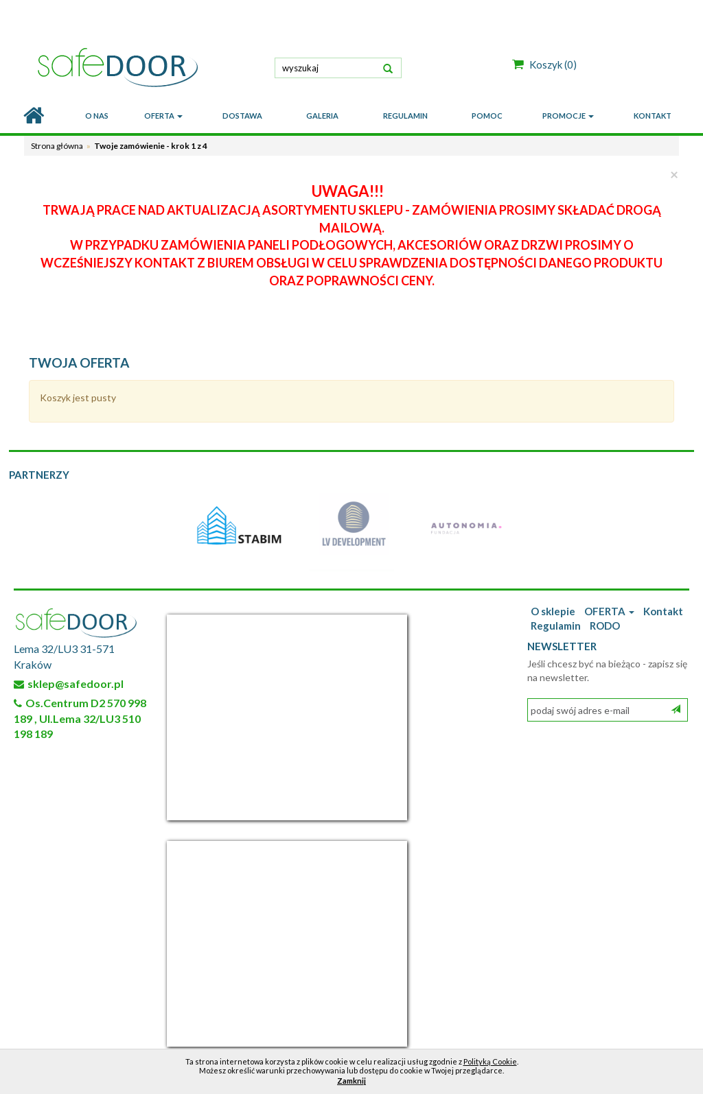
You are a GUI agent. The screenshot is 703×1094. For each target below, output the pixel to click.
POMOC (487, 115)
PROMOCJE (568, 115)
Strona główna (57, 146)
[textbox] (338, 68)
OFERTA (163, 115)
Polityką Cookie (490, 1061)
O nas (96, 115)
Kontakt (663, 611)
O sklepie (553, 611)
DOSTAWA (242, 115)
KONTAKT (652, 115)
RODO (605, 625)
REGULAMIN (405, 115)
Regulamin (556, 625)
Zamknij (351, 1080)
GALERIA (322, 115)
